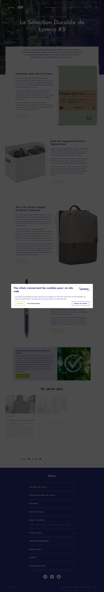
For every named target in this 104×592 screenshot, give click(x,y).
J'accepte (20, 303)
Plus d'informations (33, 303)
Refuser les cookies (80, 303)
